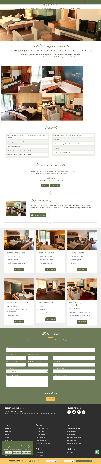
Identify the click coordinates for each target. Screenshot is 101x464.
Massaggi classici (72, 396)
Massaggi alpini (71, 393)
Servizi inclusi (9, 402)
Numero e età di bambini (36, 323)
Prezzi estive (39, 417)
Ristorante (70, 414)
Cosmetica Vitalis (72, 402)
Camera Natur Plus (41, 393)
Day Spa (8, 434)
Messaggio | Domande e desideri (17, 336)
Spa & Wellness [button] (50, 8)
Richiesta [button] (50, 360)
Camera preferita (12, 329)
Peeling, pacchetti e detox (74, 405)
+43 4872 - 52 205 (32, 1)
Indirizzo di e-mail (58, 329)
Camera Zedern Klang (42, 390)
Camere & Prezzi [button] (34, 8)
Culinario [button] (63, 8)
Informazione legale (62, 434)
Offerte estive (40, 414)
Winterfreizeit (9, 417)
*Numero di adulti (12, 323)
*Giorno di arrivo (12, 316)
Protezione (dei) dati (62, 437)
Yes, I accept (8, 452)
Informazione (60, 431)
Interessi (9, 308)
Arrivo (38, 437)
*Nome (55, 316)
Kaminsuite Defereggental (43, 405)
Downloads (9, 423)
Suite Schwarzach (41, 402)
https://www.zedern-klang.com (30, 375)
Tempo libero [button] (75, 8)
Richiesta (45, 147)
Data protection (26, 452)
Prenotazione (55, 147)
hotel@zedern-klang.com (21, 1)
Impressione (9, 405)
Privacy (54, 354)
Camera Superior (41, 396)
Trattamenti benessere (73, 390)
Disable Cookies (17, 452)
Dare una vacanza (39, 177)
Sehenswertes (9, 420)
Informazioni (19, 231)
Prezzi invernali (40, 423)
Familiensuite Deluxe (42, 399)
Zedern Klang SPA (10, 431)
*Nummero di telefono (60, 336)
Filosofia (8, 399)
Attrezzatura (9, 393)
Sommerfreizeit (10, 414)
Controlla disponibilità (84, 461)
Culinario (8, 396)
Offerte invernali (40, 420)
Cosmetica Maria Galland (74, 399)
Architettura (9, 390)
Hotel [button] (22, 8)
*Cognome (56, 323)
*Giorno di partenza (35, 316)
